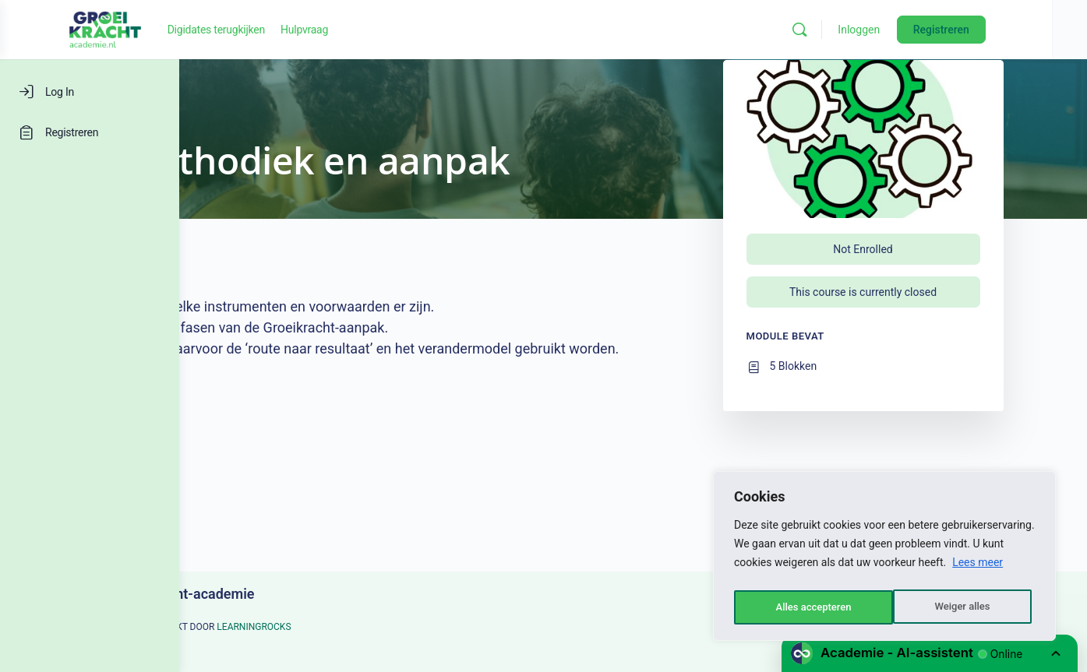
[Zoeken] (870, 29)
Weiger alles (801, 607)
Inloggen (930, 29)
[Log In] (89, 92)
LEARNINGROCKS (343, 626)
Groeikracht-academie (274, 594)
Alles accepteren (955, 607)
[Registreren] (89, 132)
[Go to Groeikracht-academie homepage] (249, 28)
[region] (884, 559)
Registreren (1011, 29)
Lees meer (977, 568)
